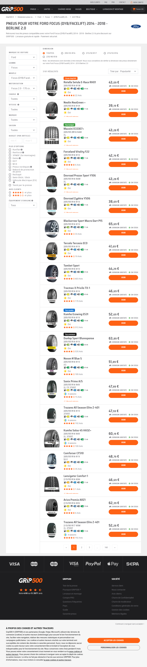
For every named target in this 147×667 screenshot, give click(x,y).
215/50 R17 (91, 53)
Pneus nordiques (23, 167)
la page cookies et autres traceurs (57, 660)
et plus (22, 192)
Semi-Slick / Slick (21, 177)
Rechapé (17, 175)
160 (106, 547)
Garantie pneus (69, 613)
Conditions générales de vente (125, 605)
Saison (12, 126)
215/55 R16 (112, 53)
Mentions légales (119, 613)
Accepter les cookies (114, 640)
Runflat (18, 150)
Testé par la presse (22, 185)
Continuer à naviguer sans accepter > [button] (129, 624)
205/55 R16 (70, 53)
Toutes (50, 53)
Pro (113, 2)
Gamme (12, 63)
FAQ (105, 2)
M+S (15, 164)
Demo (17, 158)
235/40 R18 (51, 57)
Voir (123, 91)
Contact (122, 2)
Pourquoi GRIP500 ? (72, 589)
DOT (15, 161)
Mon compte (136, 2)
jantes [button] (49, 9)
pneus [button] (34, 9)
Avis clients (95, 2)
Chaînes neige (64, 9)
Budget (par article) (19, 136)
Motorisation (16, 84)
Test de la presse (70, 585)
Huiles (78, 9)
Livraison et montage (113, 9)
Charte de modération (121, 601)
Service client (117, 585)
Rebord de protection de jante (23, 171)
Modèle (12, 73)
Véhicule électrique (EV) (25, 181)
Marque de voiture (18, 53)
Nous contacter (118, 589)
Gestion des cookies (120, 609)
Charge (14, 94)
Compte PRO (68, 597)
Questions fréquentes (72, 601)
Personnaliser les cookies (114, 648)
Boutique (92, 9)
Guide (65, 609)
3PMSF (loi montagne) (24, 155)
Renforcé (19, 152)
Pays (65, 605)
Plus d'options (16, 146)
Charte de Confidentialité (123, 597)
